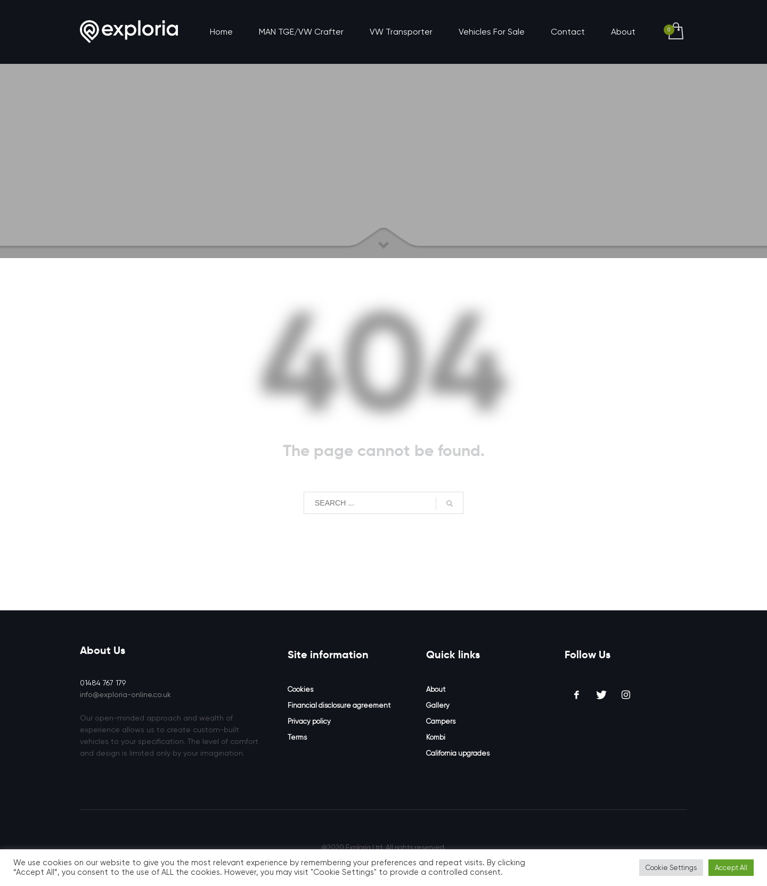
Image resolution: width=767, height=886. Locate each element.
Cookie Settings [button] (671, 868)
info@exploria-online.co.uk (125, 694)
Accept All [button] (731, 868)
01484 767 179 (103, 682)
